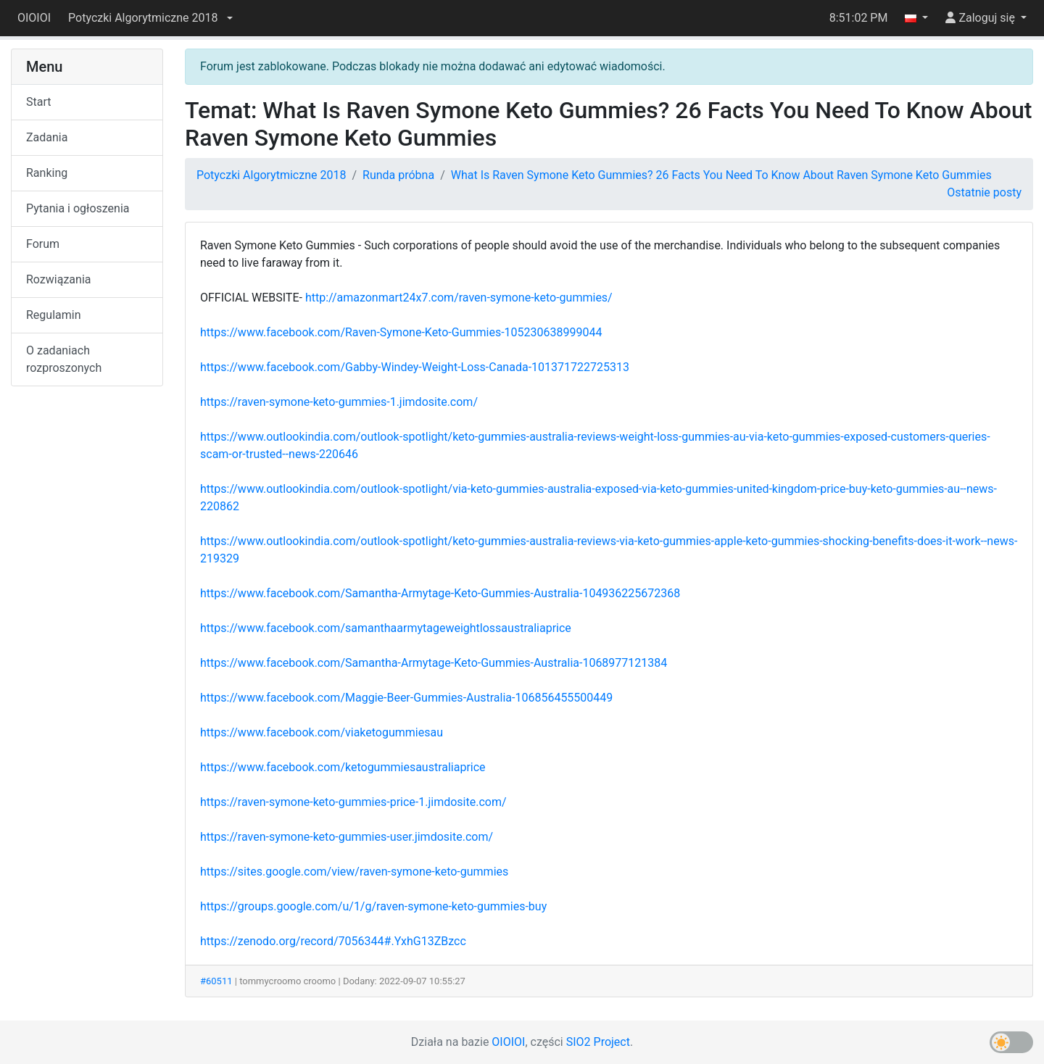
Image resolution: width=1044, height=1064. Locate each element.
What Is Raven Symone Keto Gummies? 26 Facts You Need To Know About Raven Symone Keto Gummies (721, 175)
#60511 (216, 981)
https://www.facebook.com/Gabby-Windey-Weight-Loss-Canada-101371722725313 (414, 367)
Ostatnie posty (984, 192)
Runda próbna (398, 175)
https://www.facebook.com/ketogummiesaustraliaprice (343, 767)
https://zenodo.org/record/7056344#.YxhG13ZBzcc (333, 941)
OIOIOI (34, 18)
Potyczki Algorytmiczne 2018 (271, 175)
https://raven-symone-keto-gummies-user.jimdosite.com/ (346, 837)
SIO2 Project (598, 1042)
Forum (42, 244)
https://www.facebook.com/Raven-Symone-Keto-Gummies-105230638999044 (401, 332)
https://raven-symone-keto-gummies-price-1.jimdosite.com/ (353, 802)
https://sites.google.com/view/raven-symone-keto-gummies (354, 871)
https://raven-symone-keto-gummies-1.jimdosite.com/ (339, 402)
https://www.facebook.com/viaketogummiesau (321, 732)
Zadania (46, 137)
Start (38, 102)
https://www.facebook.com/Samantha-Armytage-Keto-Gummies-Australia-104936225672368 (440, 593)
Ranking (46, 173)
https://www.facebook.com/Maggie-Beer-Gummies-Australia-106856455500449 (406, 698)
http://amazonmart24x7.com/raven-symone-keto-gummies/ (459, 297)
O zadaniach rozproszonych (64, 359)
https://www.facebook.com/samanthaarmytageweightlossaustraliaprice (385, 628)
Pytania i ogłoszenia (78, 208)
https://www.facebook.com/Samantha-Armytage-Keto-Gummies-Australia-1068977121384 (433, 663)
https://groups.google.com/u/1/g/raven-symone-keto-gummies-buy (373, 906)
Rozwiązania (58, 279)
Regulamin (53, 315)
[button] (150, 18)
